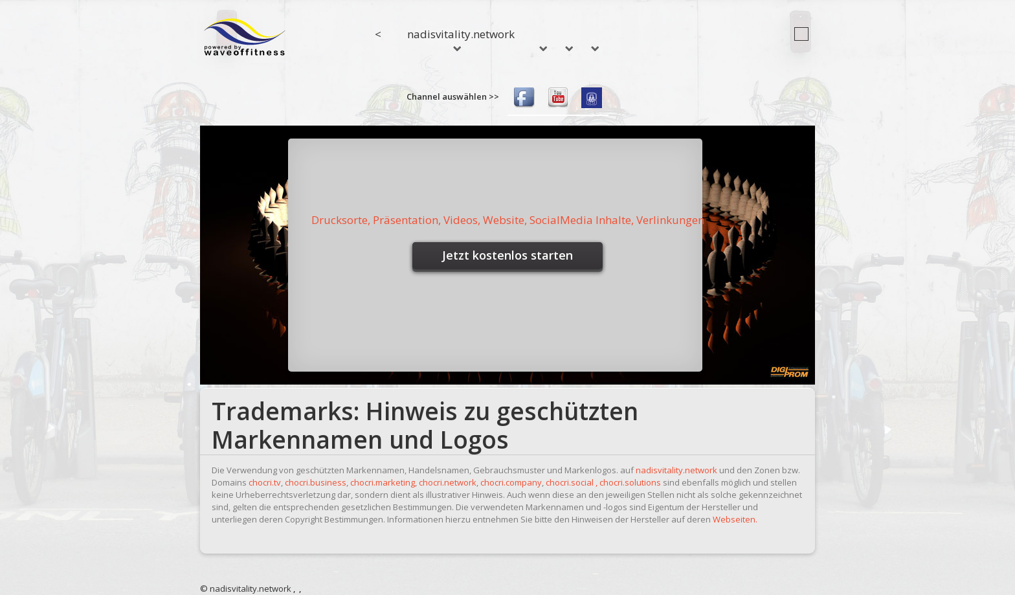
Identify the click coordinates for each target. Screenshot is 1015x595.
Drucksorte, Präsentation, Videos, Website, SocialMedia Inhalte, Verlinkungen (507, 219)
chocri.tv (265, 482)
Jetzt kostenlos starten (507, 255)
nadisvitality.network (461, 39)
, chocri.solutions (628, 482)
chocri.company (511, 482)
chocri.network (447, 482)
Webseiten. (735, 519)
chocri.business (315, 482)
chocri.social (570, 482)
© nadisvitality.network (245, 588)
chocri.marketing (382, 482)
